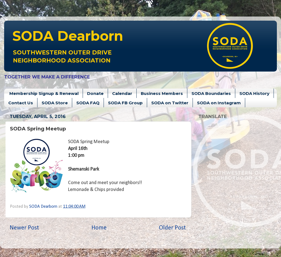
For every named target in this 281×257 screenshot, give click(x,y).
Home (99, 228)
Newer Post (24, 228)
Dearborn (67, 36)
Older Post (172, 228)
